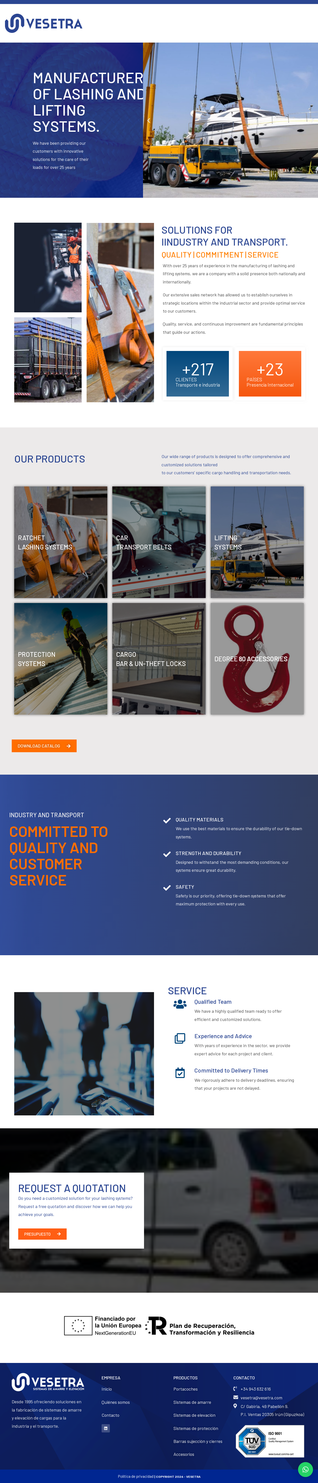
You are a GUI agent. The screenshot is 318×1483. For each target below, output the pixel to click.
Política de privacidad (136, 1476)
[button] (149, 120)
